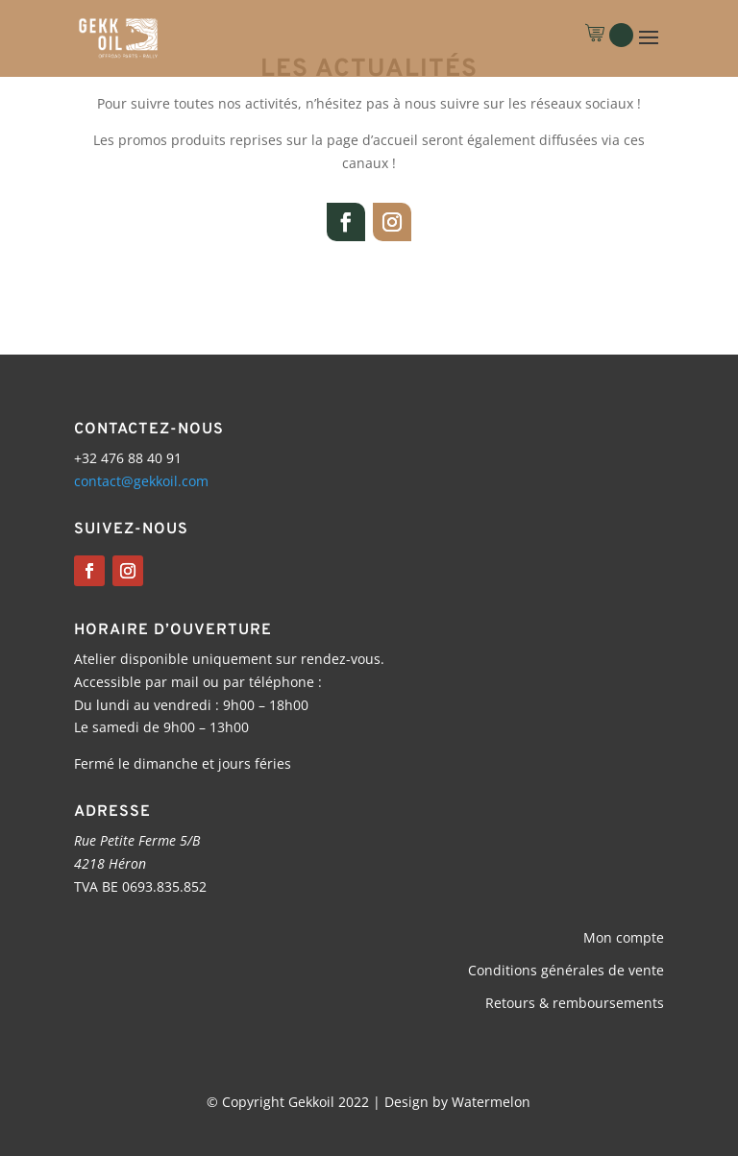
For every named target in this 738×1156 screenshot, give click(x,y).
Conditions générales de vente (566, 970)
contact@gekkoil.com (141, 481)
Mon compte (623, 937)
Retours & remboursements (574, 1003)
